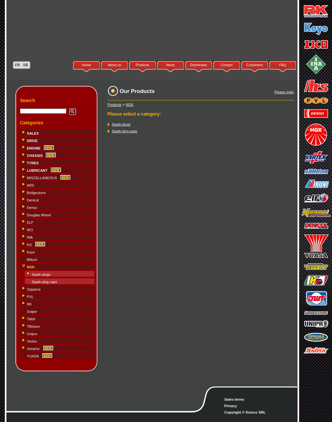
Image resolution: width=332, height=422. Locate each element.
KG (29, 245)
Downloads (198, 65)
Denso (32, 208)
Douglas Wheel (39, 215)
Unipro (32, 334)
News (170, 65)
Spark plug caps (44, 282)
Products (142, 65)
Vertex (32, 341)
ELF (30, 222)
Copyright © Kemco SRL (245, 412)
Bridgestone (36, 193)
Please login (284, 92)
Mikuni (32, 260)
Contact (227, 65)
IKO (30, 230)
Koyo (31, 252)
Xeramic (33, 349)
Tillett (31, 319)
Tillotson (33, 326)
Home (86, 65)
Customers (254, 65)
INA (30, 237)
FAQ (282, 65)
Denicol (33, 200)
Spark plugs (41, 274)
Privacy (230, 406)
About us (114, 65)
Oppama (33, 289)
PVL (30, 297)
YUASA (33, 356)
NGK (129, 105)
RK (29, 304)
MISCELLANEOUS (42, 178)
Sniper (32, 312)
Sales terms (234, 399)
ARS (30, 185)
